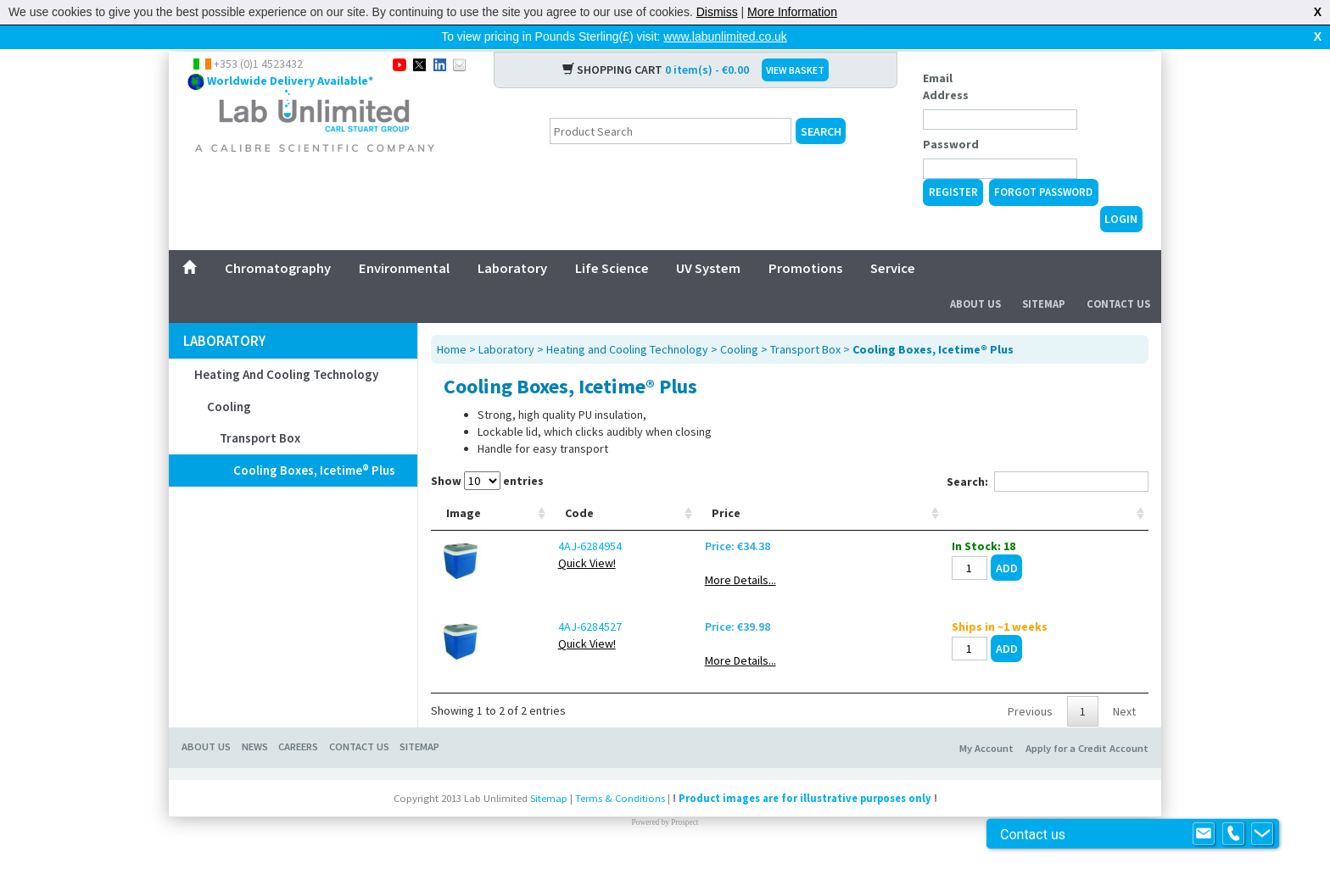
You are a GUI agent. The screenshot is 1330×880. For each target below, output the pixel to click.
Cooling (229, 379)
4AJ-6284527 (536, 650)
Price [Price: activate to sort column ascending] (928, 536)
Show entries (487, 453)
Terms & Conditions (620, 822)
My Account (986, 772)
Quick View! (533, 586)
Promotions (805, 240)
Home (452, 322)
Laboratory (512, 240)
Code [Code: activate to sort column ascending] (525, 536)
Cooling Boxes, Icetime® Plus (314, 443)
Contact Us (1118, 276)
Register (953, 165)
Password (951, 117)
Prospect (684, 846)
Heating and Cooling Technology (286, 347)
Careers (298, 770)
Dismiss (717, 12)
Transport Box (260, 411)
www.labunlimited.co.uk (725, 36)
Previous (1030, 735)
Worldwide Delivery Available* (290, 53)
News (255, 770)
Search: (1047, 454)
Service (892, 240)
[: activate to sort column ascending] (1092, 511)
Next (1124, 735)
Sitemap (1043, 276)
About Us (975, 276)
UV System (708, 240)
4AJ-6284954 (536, 569)
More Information (792, 12)
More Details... (943, 603)
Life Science (612, 240)
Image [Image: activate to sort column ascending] (463, 536)
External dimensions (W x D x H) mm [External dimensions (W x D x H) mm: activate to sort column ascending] (769, 511)
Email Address (946, 59)
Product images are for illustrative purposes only (805, 822)
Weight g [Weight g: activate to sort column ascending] (863, 528)
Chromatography (278, 240)
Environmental (404, 240)
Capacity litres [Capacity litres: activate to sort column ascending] (679, 528)
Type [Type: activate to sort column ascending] (606, 536)
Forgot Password (1043, 165)
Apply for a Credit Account (1086, 772)
